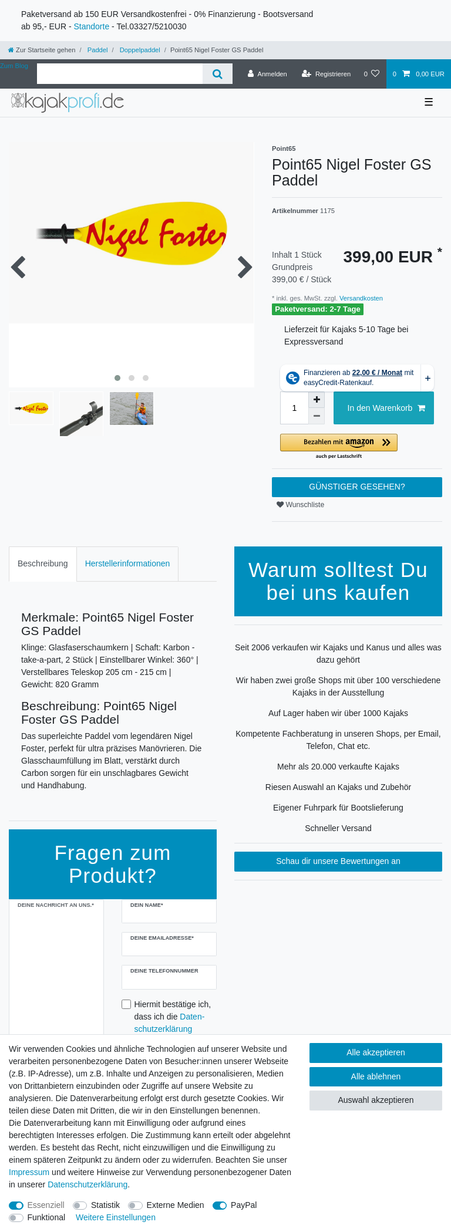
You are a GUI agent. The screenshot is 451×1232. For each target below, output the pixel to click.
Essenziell (46, 1205)
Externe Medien (175, 1205)
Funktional (47, 1217)
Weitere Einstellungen (116, 1217)
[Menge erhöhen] (316, 399)
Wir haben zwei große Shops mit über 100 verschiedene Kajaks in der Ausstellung (338, 686)
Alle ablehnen (376, 1076)
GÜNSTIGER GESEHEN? (357, 486)
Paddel (97, 49)
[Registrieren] (326, 74)
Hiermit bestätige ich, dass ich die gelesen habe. (172, 1023)
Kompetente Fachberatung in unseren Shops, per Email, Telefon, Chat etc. (337, 740)
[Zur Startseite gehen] (41, 49)
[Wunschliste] (371, 74)
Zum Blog (14, 65)
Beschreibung (43, 563)
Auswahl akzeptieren (375, 1100)
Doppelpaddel (139, 49)
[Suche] (218, 73)
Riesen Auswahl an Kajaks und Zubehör (338, 787)
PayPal (244, 1205)
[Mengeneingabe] (294, 407)
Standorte (91, 26)
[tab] (43, 563)
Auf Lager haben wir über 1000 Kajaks (338, 713)
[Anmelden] (267, 74)
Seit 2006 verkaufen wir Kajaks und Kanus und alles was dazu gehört (338, 653)
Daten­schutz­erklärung (87, 1184)
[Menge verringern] (316, 416)
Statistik (105, 1205)
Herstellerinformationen (127, 563)
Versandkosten (360, 298)
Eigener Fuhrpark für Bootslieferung (338, 807)
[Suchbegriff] (120, 73)
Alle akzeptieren (375, 1052)
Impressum (29, 1172)
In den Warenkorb (386, 408)
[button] (357, 447)
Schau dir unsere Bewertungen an (338, 861)
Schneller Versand (338, 828)
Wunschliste (300, 505)
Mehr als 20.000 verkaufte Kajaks (338, 766)
